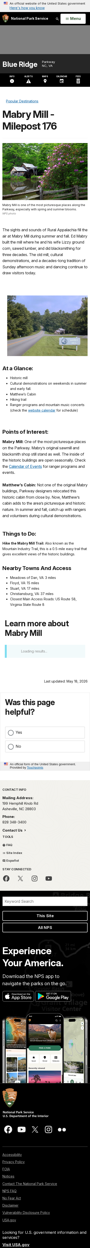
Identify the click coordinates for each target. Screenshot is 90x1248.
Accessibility (12, 1155)
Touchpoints (35, 767)
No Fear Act (11, 1198)
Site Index (12, 853)
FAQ (7, 845)
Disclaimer (10, 1205)
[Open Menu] (73, 19)
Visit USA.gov (16, 1244)
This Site (45, 915)
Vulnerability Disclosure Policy (26, 1212)
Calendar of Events (25, 466)
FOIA (6, 1169)
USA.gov (9, 1220)
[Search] (45, 901)
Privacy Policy (13, 1162)
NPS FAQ (9, 1191)
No (18, 746)
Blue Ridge (19, 64)
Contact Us (13, 830)
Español (10, 860)
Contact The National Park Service (29, 1184)
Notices (8, 1176)
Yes (19, 732)
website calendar (41, 410)
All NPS (45, 927)
